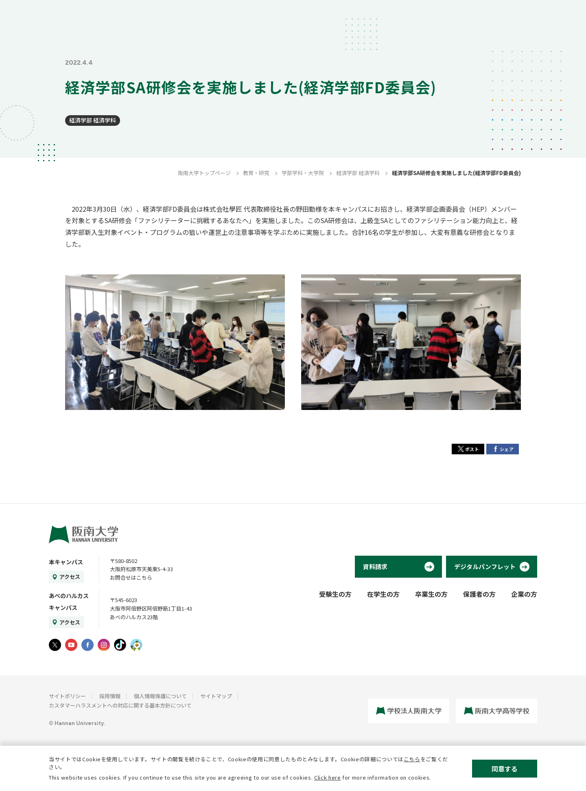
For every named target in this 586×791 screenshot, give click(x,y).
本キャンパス (66, 562)
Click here (327, 777)
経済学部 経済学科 (92, 120)
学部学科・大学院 (303, 173)
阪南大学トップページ (204, 173)
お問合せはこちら (131, 577)
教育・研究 (256, 173)
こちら (412, 759)
